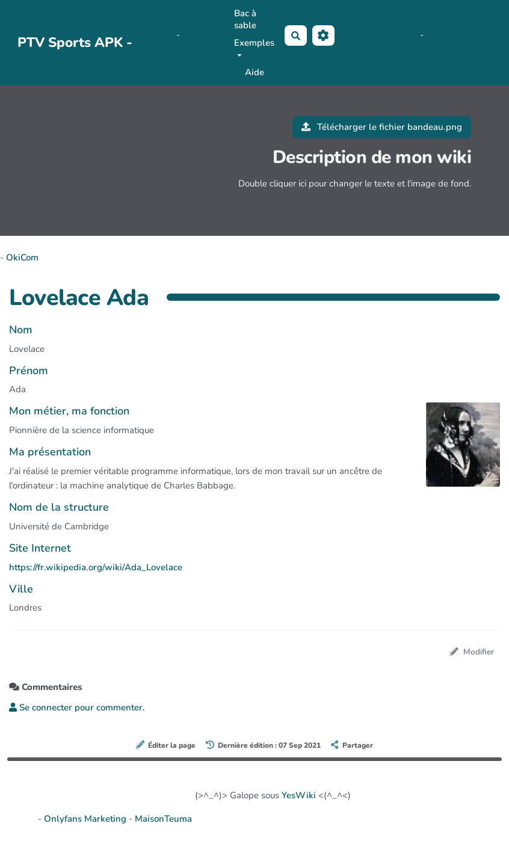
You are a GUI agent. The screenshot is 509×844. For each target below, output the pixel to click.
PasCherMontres (175, 49)
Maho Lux (397, 35)
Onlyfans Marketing (86, 819)
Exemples (254, 47)
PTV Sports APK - (74, 42)
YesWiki (299, 795)
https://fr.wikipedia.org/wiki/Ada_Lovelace (95, 567)
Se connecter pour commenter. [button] (77, 707)
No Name (356, 35)
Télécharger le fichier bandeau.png (382, 127)
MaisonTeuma (163, 819)
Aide (254, 72)
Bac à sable (245, 19)
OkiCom (158, 35)
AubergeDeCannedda (326, 53)
